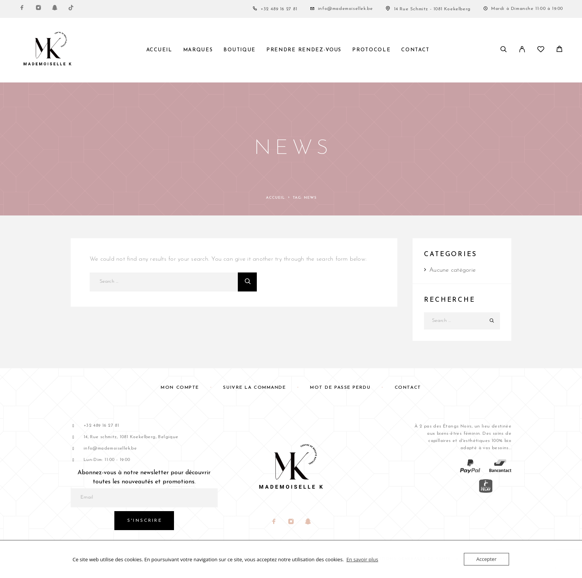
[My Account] (522, 50)
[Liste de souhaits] (540, 51)
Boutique (239, 50)
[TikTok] (71, 9)
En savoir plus (362, 559)
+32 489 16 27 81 (279, 9)
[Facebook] (22, 9)
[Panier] (559, 50)
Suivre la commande (254, 387)
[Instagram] (38, 9)
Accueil (159, 50)
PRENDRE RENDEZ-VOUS (304, 50)
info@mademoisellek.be (345, 8)
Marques (198, 50)
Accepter (486, 559)
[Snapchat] (55, 9)
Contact (415, 50)
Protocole (371, 50)
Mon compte (180, 387)
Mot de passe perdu (340, 387)
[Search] (503, 50)
